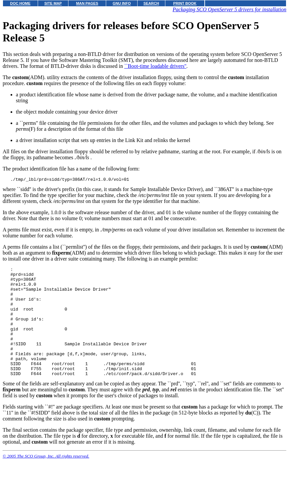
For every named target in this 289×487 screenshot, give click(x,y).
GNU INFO (122, 3)
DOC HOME (20, 3)
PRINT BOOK (184, 3)
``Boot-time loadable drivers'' (155, 66)
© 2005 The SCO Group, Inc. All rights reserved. (46, 478)
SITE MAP (53, 3)
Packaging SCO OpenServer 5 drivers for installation (229, 9)
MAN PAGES (87, 3)
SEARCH (151, 3)
